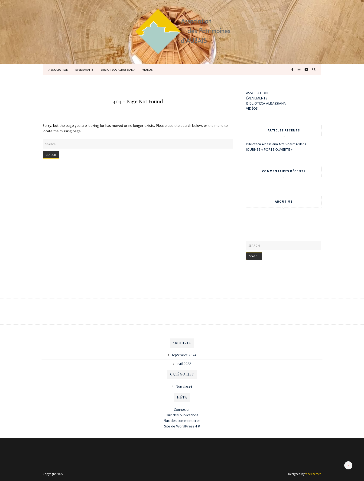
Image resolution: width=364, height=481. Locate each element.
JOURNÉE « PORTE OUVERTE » (269, 149)
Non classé (184, 386)
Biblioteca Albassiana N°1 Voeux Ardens (276, 144)
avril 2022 (184, 363)
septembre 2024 (184, 355)
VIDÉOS (147, 70)
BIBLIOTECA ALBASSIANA (118, 70)
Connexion (182, 409)
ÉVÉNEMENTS (84, 70)
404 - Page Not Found (138, 101)
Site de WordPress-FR (182, 426)
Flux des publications (182, 415)
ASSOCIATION (58, 70)
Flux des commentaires (182, 420)
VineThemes (313, 474)
